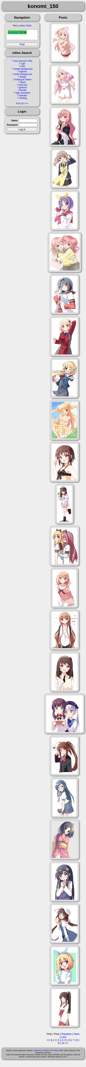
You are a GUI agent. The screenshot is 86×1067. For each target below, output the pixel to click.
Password (12, 125)
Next (29, 25)
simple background (23, 69)
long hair (23, 85)
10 (62, 1043)
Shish (45, 1050)
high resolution (23, 92)
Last (63, 1037)
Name (14, 120)
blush (23, 82)
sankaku (23, 95)
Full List (20, 103)
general (23, 87)
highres (23, 71)
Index (22, 25)
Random (67, 1033)
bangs (23, 77)
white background (23, 74)
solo (23, 66)
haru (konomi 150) (23, 61)
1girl (23, 63)
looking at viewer (23, 79)
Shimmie (37, 1050)
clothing (23, 98)
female (23, 90)
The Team (54, 1050)
